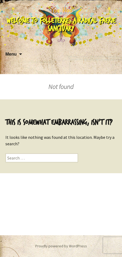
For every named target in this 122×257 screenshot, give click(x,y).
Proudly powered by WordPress (61, 246)
